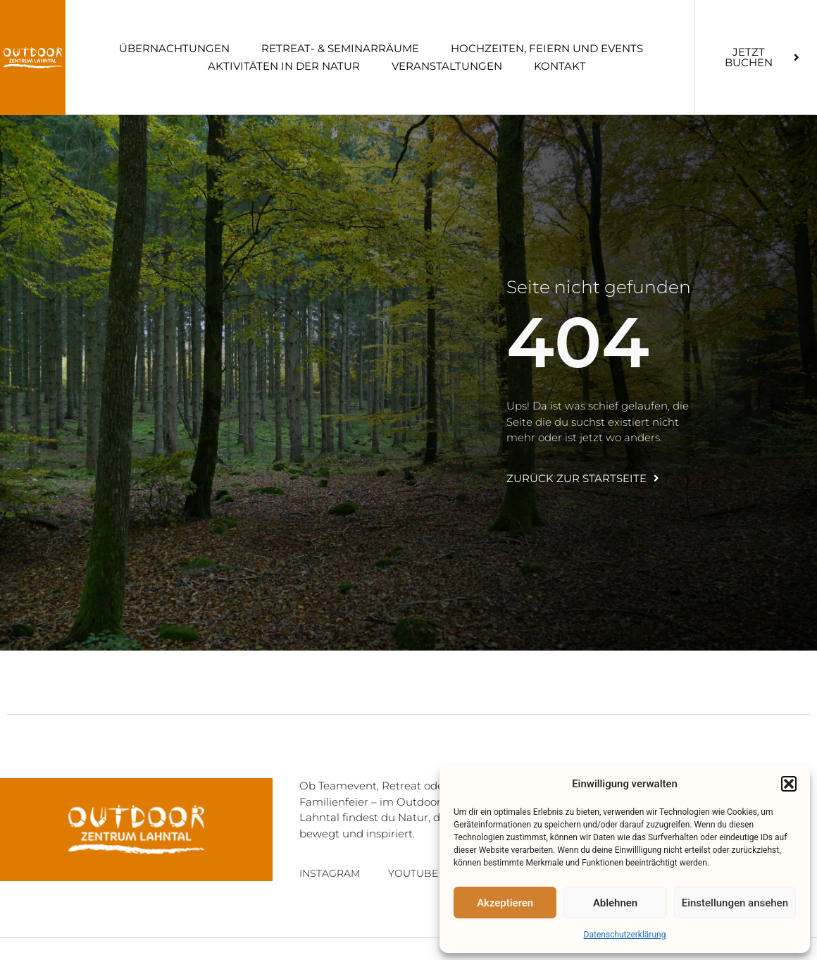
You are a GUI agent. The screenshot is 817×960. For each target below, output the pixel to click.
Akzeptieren (505, 903)
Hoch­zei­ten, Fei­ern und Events (547, 48)
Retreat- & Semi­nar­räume (340, 48)
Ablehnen (615, 903)
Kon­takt (560, 66)
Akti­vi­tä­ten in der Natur (284, 66)
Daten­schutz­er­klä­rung (625, 935)
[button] (789, 784)
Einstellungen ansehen (735, 903)
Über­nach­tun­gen (174, 48)
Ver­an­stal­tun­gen (447, 66)
